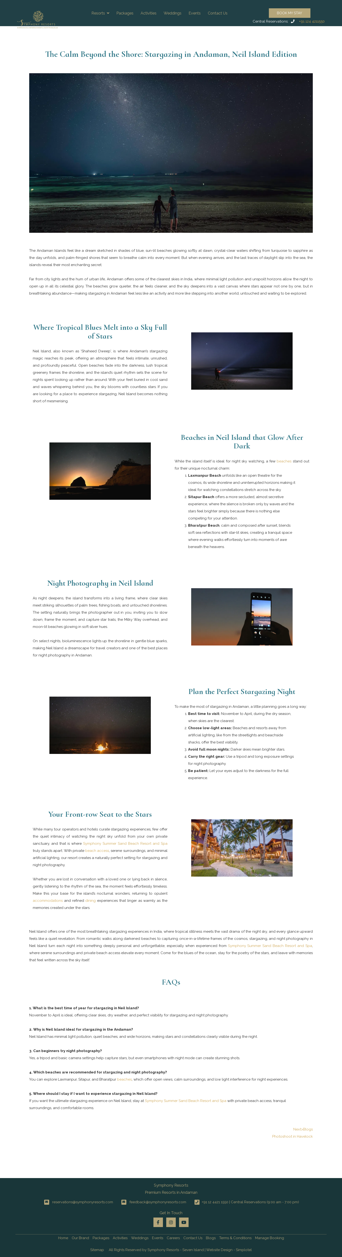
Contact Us (218, 13)
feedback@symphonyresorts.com (157, 1202)
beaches (284, 461)
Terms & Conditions (235, 1238)
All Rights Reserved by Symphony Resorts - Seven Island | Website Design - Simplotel (180, 1250)
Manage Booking (269, 1238)
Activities (149, 13)
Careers (173, 1238)
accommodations (48, 900)
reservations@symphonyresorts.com (82, 1202)
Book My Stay (289, 13)
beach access (97, 851)
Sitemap (97, 1250)
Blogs (211, 1238)
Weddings (172, 13)
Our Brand (80, 1238)
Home (63, 1238)
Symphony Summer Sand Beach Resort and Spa (125, 843)
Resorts (100, 13)
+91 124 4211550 (312, 21)
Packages (124, 13)
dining (90, 900)
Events (195, 13)
